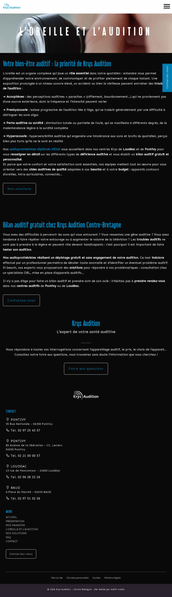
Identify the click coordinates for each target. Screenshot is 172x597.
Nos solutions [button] (19, 189)
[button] (86, 395)
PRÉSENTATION (15, 521)
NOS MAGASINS (15, 525)
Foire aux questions (85, 368)
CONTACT (12, 541)
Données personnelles (78, 578)
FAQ (8, 537)
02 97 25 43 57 (28, 430)
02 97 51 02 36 (28, 498)
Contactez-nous (167, 77)
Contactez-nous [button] (21, 300)
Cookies (96, 578)
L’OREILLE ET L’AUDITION (22, 529)
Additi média (118, 589)
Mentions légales (112, 578)
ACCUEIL (11, 517)
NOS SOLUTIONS (16, 533)
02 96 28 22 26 (28, 477)
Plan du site (57, 578)
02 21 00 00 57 (28, 456)
